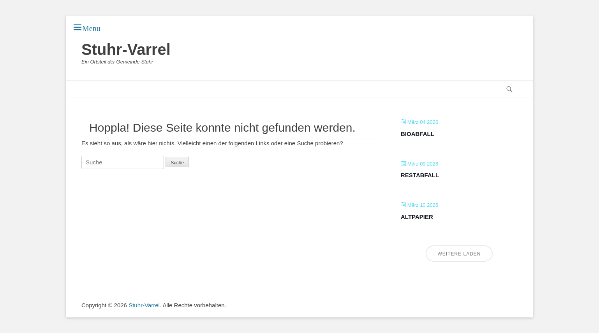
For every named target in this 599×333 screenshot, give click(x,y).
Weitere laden (459, 254)
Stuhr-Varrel (126, 49)
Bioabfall (417, 133)
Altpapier (417, 216)
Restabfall (420, 175)
